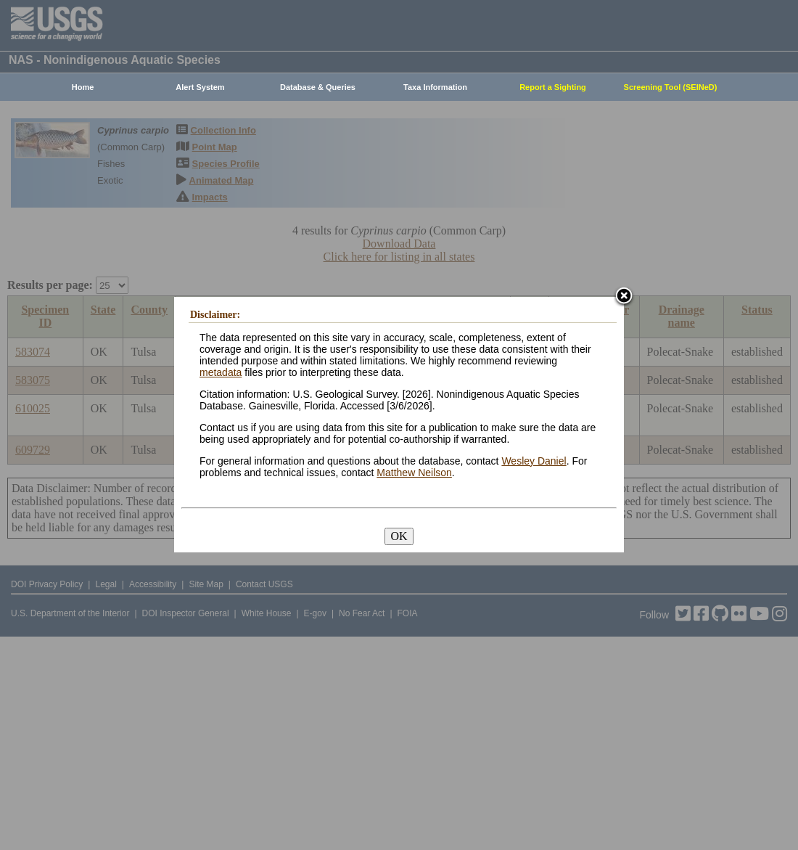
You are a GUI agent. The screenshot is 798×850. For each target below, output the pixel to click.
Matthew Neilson (414, 472)
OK (398, 536)
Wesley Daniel (533, 461)
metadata (221, 372)
